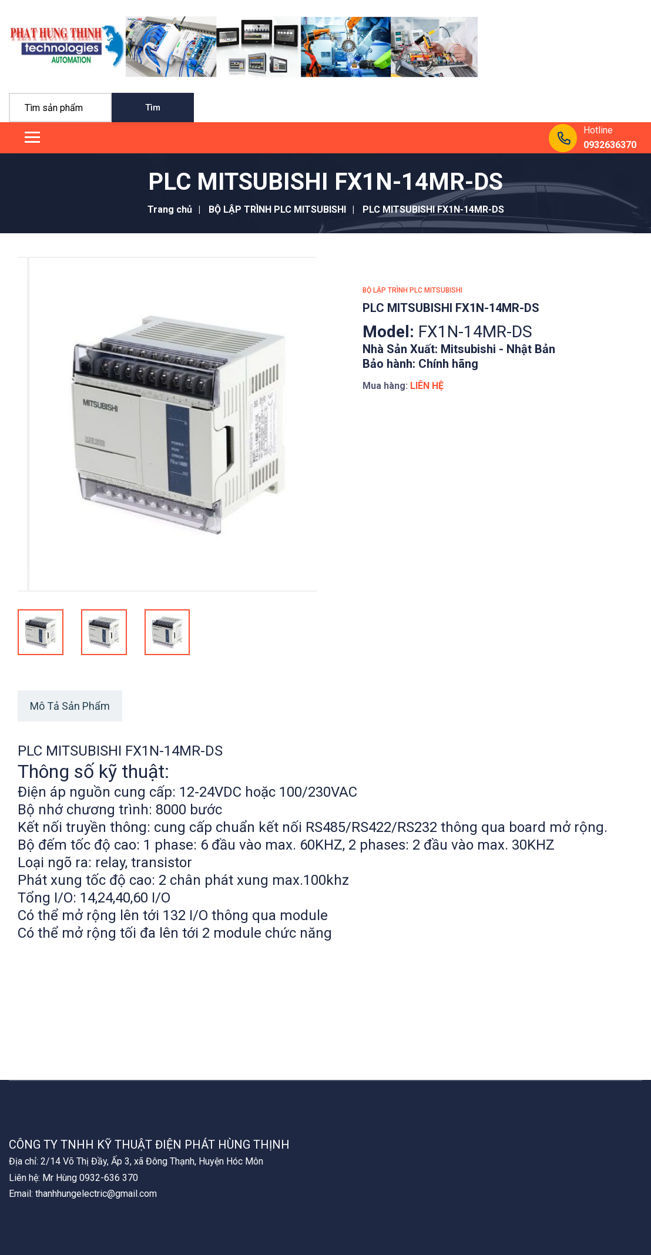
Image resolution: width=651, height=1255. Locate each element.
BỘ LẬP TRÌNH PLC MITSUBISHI (277, 209)
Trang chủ (169, 209)
